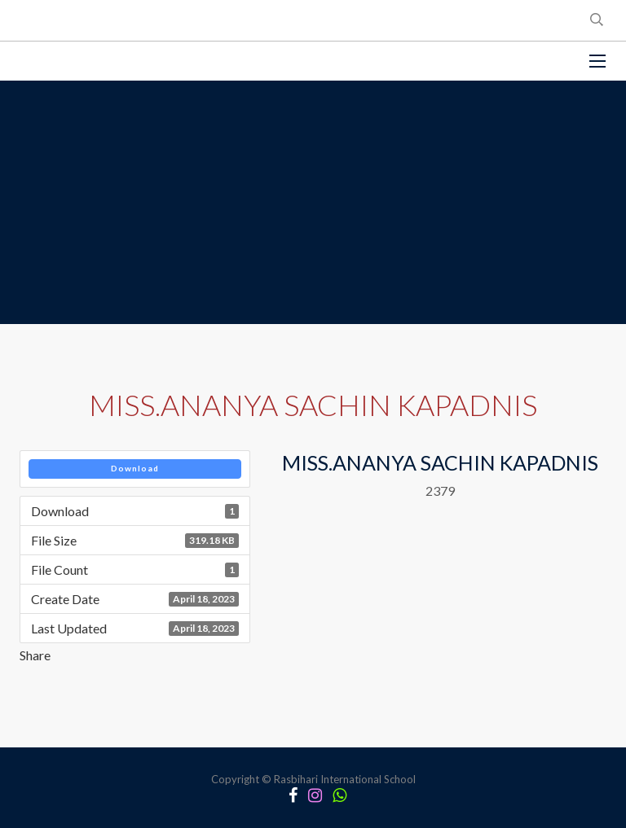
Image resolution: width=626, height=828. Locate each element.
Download (135, 468)
